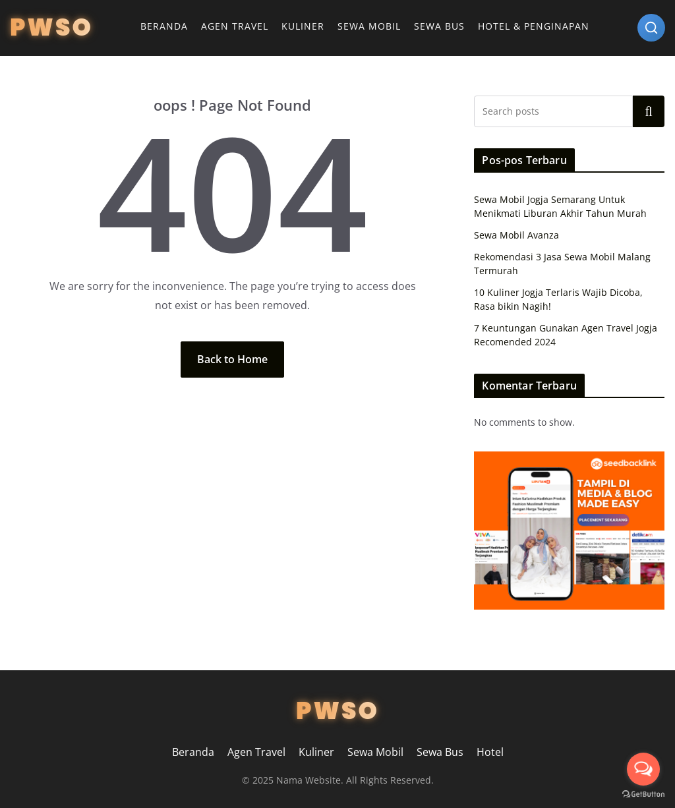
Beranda (164, 26)
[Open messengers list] (643, 769)
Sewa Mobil (369, 26)
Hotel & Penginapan (533, 26)
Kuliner (302, 26)
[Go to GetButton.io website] (643, 794)
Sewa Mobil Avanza (516, 235)
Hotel (490, 752)
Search (648, 111)
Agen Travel (234, 26)
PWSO (51, 27)
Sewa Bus (439, 26)
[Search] (651, 27)
